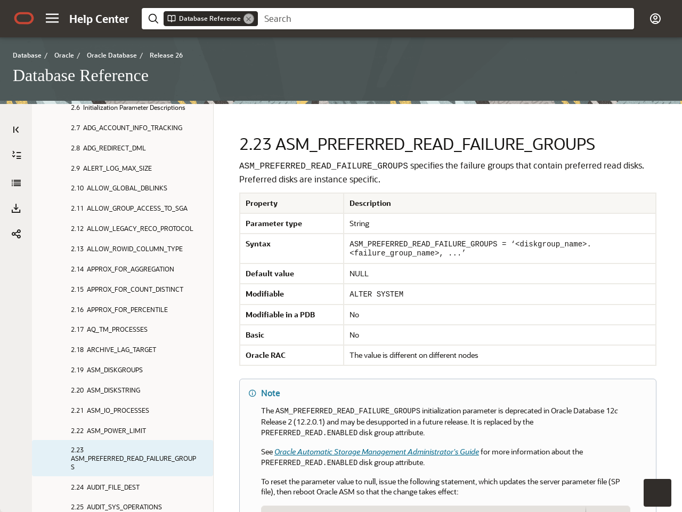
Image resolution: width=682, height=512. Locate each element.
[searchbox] (446, 18)
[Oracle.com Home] (24, 18)
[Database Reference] (16, 183)
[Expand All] (16, 155)
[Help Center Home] (99, 18)
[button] (52, 18)
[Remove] (249, 19)
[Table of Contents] (16, 129)
